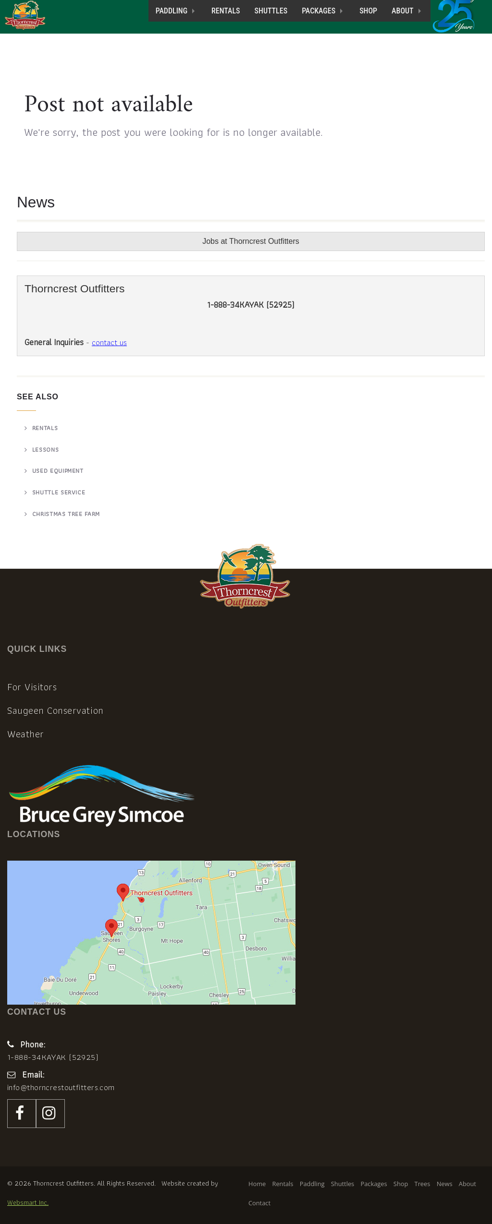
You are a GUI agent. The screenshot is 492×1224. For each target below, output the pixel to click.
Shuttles (271, 10)
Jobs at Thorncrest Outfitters (250, 241)
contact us (109, 342)
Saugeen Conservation (55, 710)
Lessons (45, 449)
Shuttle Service (59, 492)
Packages (318, 10)
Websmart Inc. (28, 1202)
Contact (259, 1203)
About (403, 10)
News (445, 1183)
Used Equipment (58, 471)
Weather (25, 734)
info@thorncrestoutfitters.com (61, 1087)
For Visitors (32, 687)
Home (257, 1183)
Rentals (225, 10)
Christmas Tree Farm (66, 514)
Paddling (171, 10)
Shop (368, 10)
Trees (422, 1183)
